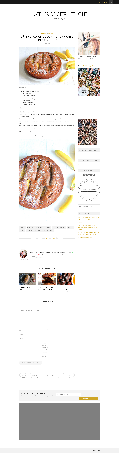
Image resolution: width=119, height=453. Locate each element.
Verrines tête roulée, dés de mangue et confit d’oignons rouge (88, 218)
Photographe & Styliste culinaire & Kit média (62, 2)
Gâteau (50, 33)
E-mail (21, 335)
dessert (70, 227)
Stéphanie (34, 250)
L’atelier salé (27, 2)
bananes (22, 227)
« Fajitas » (80, 222)
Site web (21, 339)
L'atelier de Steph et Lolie (36, 230)
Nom (20, 331)
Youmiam (81, 165)
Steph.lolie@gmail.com (89, 66)
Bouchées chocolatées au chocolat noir (64, 289)
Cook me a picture (59, 227)
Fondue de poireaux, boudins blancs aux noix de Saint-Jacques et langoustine (89, 233)
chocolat (47, 227)
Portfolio (84, 2)
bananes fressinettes (34, 227)
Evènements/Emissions (13, 2)
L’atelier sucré (39, 2)
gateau (22, 230)
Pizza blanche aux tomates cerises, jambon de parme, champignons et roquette (87, 227)
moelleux (50, 230)
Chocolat (44, 33)
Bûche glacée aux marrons (85, 237)
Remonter (96, 450)
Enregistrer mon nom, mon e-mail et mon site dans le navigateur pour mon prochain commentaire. (45, 351)
